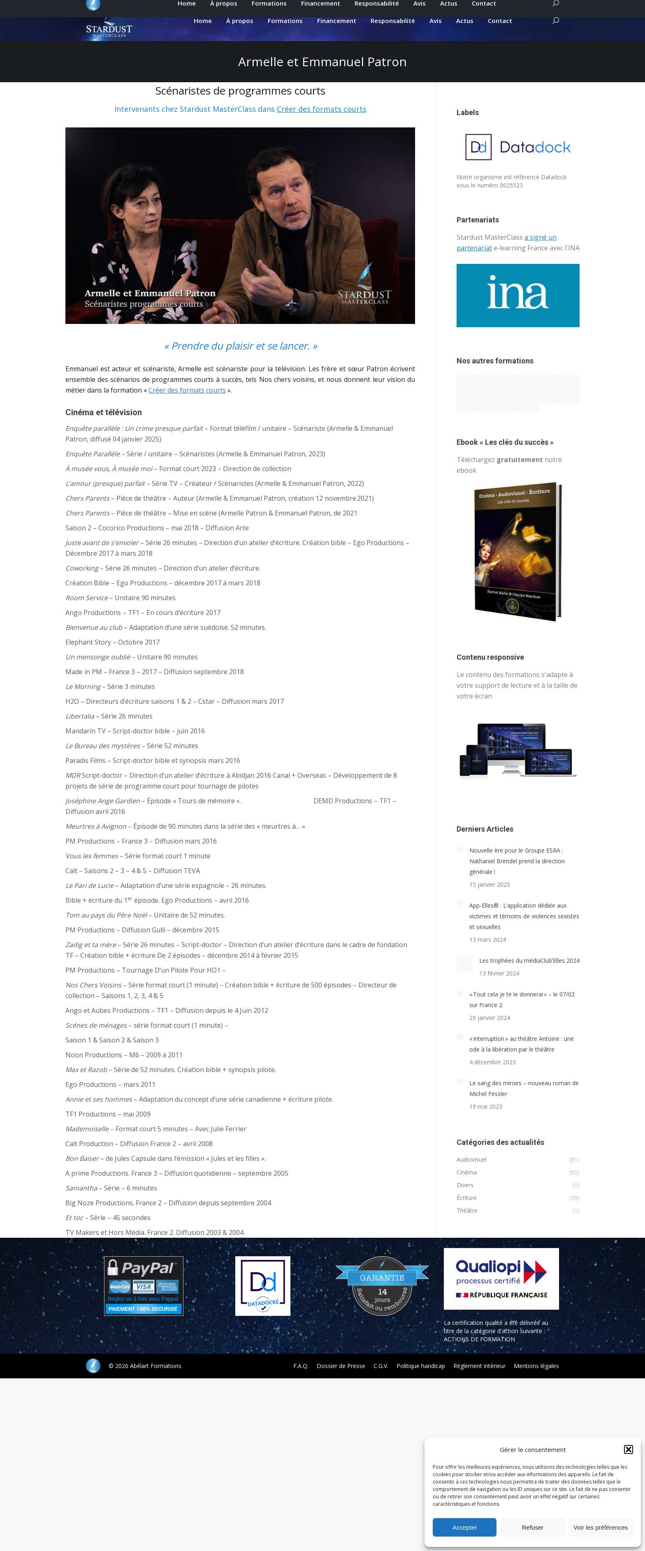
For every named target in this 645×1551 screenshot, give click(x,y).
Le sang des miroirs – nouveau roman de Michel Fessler (524, 1102)
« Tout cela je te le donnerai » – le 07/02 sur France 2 (522, 1014)
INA (574, 262)
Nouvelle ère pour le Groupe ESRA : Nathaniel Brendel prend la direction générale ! (517, 875)
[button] (628, 1449)
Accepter (464, 1527)
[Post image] (460, 863)
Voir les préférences (600, 1527)
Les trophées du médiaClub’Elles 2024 (529, 975)
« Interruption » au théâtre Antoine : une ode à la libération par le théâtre (521, 1058)
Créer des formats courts (322, 123)
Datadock (554, 191)
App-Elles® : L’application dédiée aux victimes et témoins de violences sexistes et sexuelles (524, 930)
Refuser (533, 1527)
